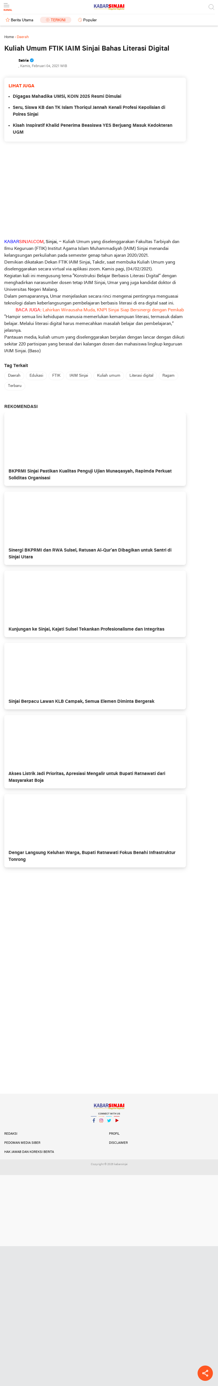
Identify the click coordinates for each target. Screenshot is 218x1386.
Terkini (58, 20)
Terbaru (15, 386)
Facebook (94, 1123)
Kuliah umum (108, 376)
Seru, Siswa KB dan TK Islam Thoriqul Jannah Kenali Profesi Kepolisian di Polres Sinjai (89, 111)
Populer (90, 20)
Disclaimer (118, 1143)
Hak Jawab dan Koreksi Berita (29, 1152)
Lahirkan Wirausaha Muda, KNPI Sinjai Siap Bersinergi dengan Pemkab (113, 310)
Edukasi (36, 376)
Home (9, 37)
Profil (114, 1134)
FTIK (56, 376)
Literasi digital (141, 376)
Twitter (109, 1123)
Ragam (168, 376)
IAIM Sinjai (79, 376)
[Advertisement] (95, 190)
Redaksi (10, 1134)
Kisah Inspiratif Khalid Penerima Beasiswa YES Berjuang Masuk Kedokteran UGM (92, 129)
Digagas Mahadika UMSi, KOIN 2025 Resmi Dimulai (67, 96)
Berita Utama (22, 20)
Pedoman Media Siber (22, 1143)
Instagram (101, 1123)
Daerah (14, 376)
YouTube (117, 1123)
